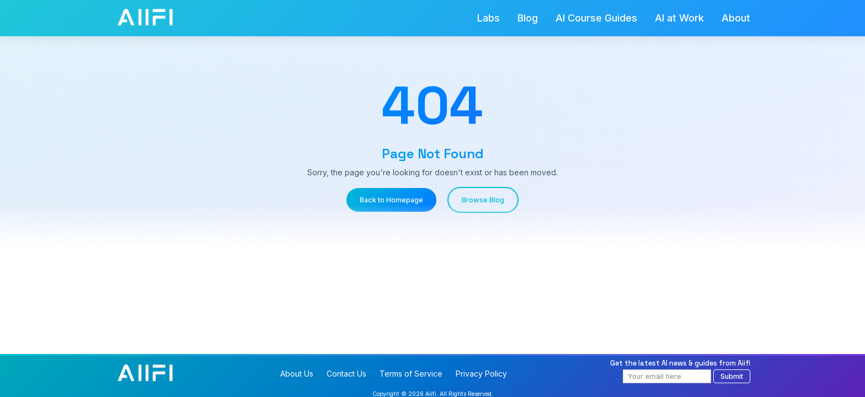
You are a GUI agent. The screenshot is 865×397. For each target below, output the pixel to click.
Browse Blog (483, 200)
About (736, 18)
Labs (488, 18)
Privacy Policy (481, 373)
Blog (527, 18)
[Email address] (667, 376)
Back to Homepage (391, 200)
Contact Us (346, 373)
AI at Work (679, 18)
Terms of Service (411, 373)
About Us (296, 373)
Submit (731, 376)
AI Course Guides (596, 18)
